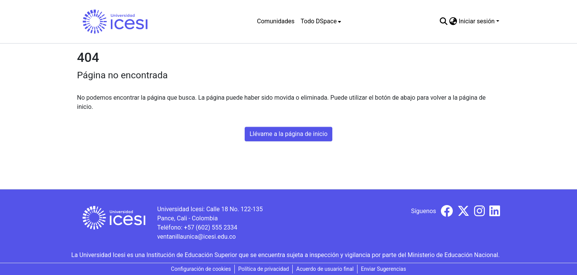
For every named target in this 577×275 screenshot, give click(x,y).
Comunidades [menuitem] (276, 21)
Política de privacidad (263, 269)
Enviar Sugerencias (383, 269)
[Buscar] (444, 21)
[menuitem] (321, 21)
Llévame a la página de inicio (289, 134)
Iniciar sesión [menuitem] (477, 21)
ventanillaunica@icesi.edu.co (196, 236)
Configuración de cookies (201, 269)
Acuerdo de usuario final (325, 269)
